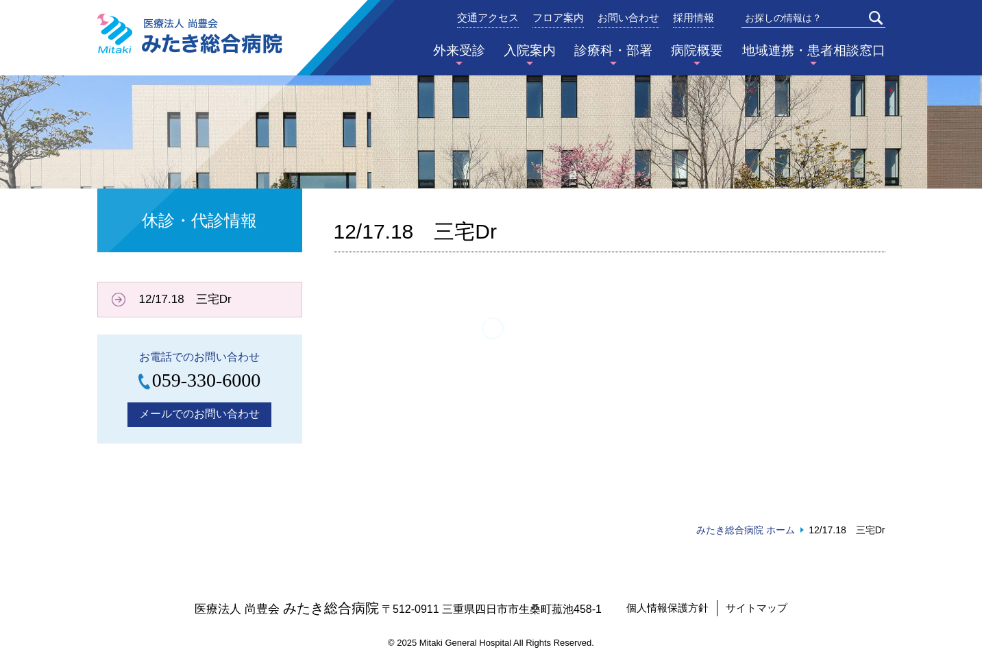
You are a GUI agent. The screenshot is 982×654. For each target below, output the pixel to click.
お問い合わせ (628, 17)
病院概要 (697, 50)
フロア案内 (558, 17)
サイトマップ (756, 608)
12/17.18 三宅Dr (185, 299)
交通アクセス (488, 17)
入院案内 (530, 50)
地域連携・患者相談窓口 (813, 50)
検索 (876, 18)
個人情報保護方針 (667, 608)
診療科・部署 (613, 50)
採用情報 (693, 17)
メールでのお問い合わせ (199, 414)
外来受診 (459, 50)
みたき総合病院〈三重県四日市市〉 (189, 33)
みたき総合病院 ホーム (745, 529)
